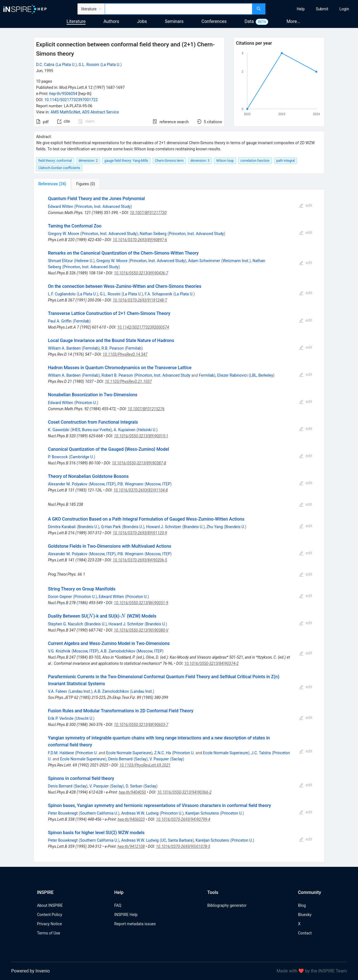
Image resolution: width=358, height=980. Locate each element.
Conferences (214, 21)
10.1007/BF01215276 (146, 409)
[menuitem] (301, 9)
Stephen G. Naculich (65, 624)
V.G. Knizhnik (59, 651)
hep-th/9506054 (63, 93)
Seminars (174, 21)
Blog (302, 905)
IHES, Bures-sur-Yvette (91, 430)
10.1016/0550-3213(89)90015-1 (141, 436)
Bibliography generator (226, 905)
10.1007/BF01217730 (148, 212)
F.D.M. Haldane (61, 753)
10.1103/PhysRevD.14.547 (125, 354)
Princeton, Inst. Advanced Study (103, 206)
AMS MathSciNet (65, 112)
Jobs (142, 21)
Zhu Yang (214, 527)
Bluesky (304, 914)
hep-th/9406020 (131, 819)
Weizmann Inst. (236, 260)
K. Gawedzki (58, 430)
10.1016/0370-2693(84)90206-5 (140, 560)
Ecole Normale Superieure (128, 753)
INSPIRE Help (125, 914)
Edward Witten (60, 206)
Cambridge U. (82, 457)
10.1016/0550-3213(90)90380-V (141, 630)
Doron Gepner (60, 596)
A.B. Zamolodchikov (117, 651)
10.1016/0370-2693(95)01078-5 (183, 846)
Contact (305, 933)
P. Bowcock (58, 457)
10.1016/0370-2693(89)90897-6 (140, 240)
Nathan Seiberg (153, 233)
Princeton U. (86, 402)
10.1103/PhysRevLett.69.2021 (145, 765)
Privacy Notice (49, 924)
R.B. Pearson (113, 348)
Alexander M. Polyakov (67, 484)
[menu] (312, 9)
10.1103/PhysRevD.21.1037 (128, 381)
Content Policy (49, 914)
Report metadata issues (135, 924)
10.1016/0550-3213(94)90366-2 (184, 792)
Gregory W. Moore (63, 233)
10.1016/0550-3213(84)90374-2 (211, 663)
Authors (111, 21)
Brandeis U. (88, 527)
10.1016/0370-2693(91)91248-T (140, 300)
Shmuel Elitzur (60, 260)
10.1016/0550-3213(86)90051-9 (141, 603)
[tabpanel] (179, 525)
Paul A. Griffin (60, 321)
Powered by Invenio (30, 971)
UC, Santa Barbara (176, 840)
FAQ (117, 905)
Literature (76, 21)
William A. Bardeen (64, 348)
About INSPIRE (50, 905)
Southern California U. (99, 813)
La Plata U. (66, 64)
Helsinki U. (147, 430)
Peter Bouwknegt (62, 813)
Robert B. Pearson (117, 375)
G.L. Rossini (89, 64)
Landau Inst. (80, 691)
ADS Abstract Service (100, 112)
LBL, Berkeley (261, 375)
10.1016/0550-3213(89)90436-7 (141, 273)
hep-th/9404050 (132, 792)
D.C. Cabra (45, 64)
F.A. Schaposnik (158, 294)
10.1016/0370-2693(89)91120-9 (140, 533)
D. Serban (134, 786)
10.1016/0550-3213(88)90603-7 (141, 724)
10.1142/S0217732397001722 (71, 100)
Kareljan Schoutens (202, 813)
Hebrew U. (84, 260)
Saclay (141, 759)
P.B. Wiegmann (130, 484)
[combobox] (178, 9)
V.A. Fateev (57, 691)
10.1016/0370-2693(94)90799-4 (183, 819)
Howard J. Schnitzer (163, 527)
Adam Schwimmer (204, 260)
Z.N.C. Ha (162, 753)
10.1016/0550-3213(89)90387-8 (139, 463)
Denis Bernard (120, 759)
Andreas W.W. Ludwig (140, 813)
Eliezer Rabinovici (232, 375)
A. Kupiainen (124, 430)
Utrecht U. (84, 718)
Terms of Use (48, 933)
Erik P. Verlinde (60, 718)
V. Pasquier (159, 759)
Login (344, 9)
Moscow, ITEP (102, 484)
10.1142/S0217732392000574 (143, 327)
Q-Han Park (111, 527)
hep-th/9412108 (131, 846)
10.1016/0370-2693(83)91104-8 (141, 490)
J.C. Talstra (261, 753)
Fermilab (81, 321)
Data (249, 21)
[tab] (52, 184)
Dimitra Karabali (62, 527)
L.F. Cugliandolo (62, 294)
